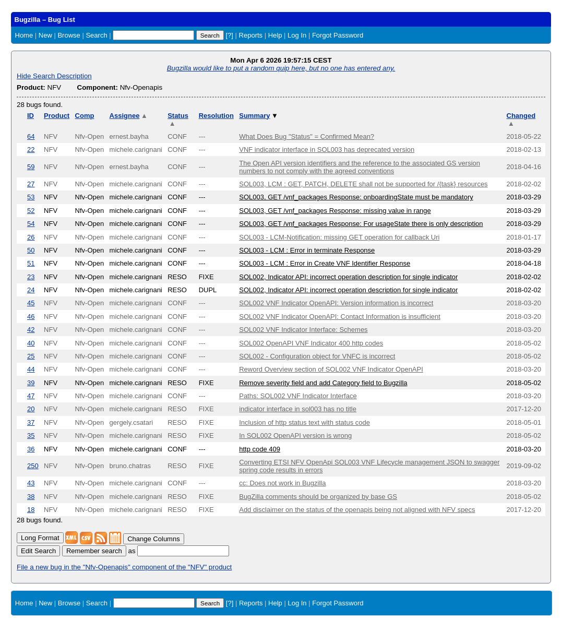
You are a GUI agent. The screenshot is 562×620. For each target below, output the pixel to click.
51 (30, 263)
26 (30, 237)
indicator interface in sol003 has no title (297, 409)
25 (30, 356)
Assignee (129, 116)
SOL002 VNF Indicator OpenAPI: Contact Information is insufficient (339, 316)
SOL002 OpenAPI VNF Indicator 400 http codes (311, 343)
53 (30, 197)
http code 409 (259, 449)
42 (30, 329)
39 (30, 383)
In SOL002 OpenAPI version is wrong (295, 435)
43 (30, 483)
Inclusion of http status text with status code (304, 422)
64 (30, 136)
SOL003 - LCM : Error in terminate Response (307, 250)
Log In (297, 35)
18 (30, 510)
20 (30, 409)
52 (30, 210)
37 (30, 422)
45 (30, 303)
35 (30, 435)
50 (30, 250)
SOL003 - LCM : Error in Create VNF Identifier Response (324, 263)
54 (30, 224)
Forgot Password (337, 35)
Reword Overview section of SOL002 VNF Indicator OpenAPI (331, 369)
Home (24, 35)
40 (30, 343)
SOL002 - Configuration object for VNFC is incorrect (317, 356)
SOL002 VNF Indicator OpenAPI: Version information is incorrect (336, 303)
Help (275, 35)
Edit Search (38, 551)
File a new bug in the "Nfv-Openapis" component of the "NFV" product (124, 567)
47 (30, 396)
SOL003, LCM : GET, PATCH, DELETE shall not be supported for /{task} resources (363, 184)
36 (30, 449)
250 (33, 466)
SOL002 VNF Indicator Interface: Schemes (303, 329)
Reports (251, 35)
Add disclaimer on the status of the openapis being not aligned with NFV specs (357, 510)
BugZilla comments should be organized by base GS (318, 496)
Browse (68, 35)
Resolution (216, 116)
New (45, 35)
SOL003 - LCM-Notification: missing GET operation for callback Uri (339, 237)
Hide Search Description (54, 76)
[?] (229, 35)
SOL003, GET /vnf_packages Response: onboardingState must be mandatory (356, 197)
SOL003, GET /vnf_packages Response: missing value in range (335, 210)
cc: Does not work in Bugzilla (282, 483)
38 (30, 496)
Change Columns (153, 539)
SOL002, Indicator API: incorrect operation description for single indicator (348, 277)
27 (30, 184)
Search (96, 35)
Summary (258, 116)
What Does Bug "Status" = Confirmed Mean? (306, 136)
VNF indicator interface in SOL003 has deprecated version (326, 149)
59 (30, 167)
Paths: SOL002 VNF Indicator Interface (297, 396)
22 (30, 149)
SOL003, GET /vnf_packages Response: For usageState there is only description (361, 224)
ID (30, 116)
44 (30, 369)
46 (30, 316)
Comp (84, 116)
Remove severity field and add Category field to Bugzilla (323, 383)
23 (30, 277)
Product (56, 116)
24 (30, 290)
